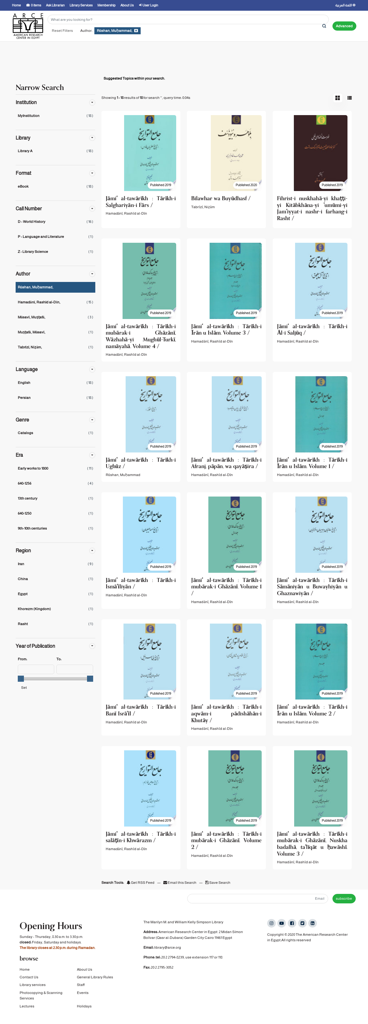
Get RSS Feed (140, 882)
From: (22, 659)
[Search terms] (188, 19)
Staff (81, 991)
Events (83, 999)
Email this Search (180, 882)
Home (25, 975)
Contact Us (29, 983)
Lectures (27, 1012)
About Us (84, 975)
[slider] (21, 679)
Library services (33, 991)
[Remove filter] (136, 30)
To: (58, 659)
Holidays (84, 1012)
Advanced (344, 26)
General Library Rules (95, 983)
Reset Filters (62, 30)
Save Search (217, 882)
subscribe (344, 898)
